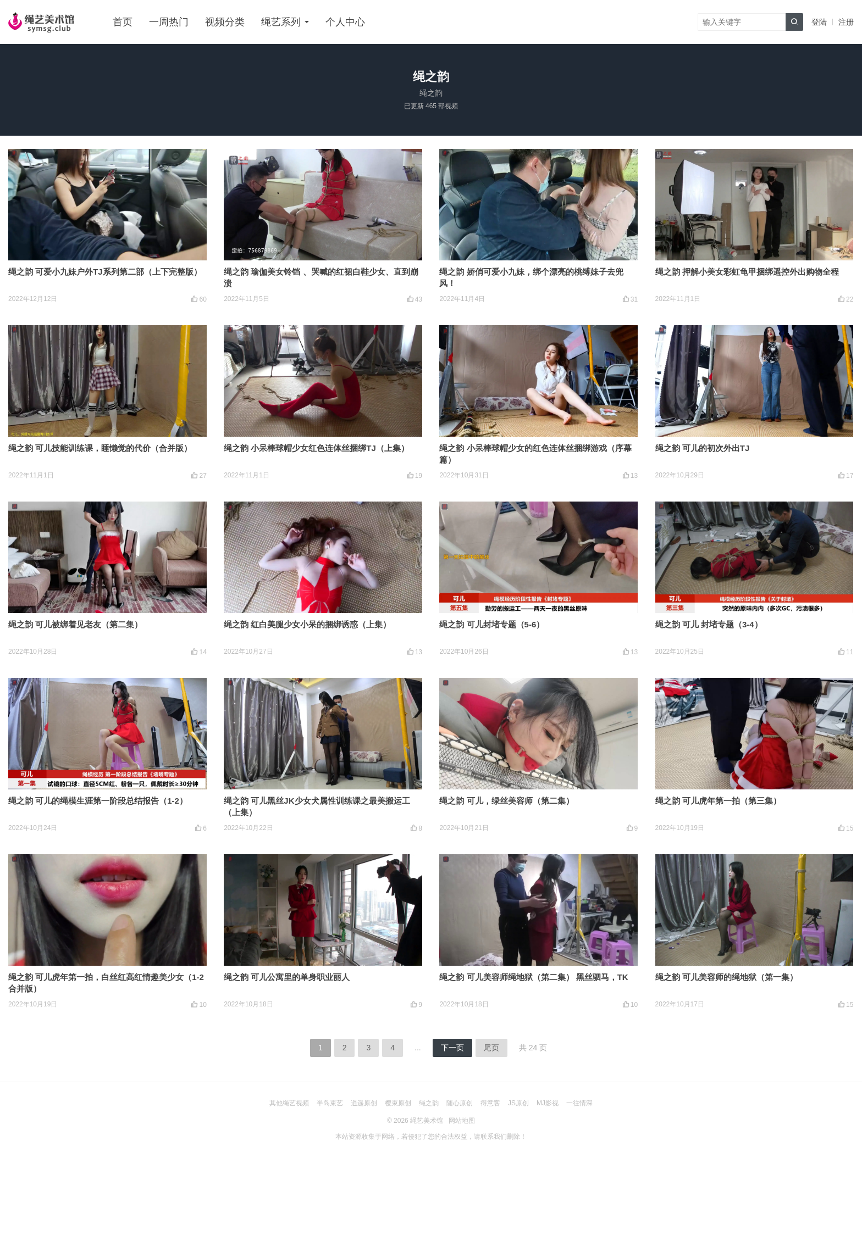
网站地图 (462, 1120)
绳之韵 (429, 1103)
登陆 (819, 22)
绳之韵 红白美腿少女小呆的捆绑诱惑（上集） (307, 624)
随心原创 (459, 1103)
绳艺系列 (281, 21)
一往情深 (579, 1103)
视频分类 (225, 21)
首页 (122, 21)
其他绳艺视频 (289, 1103)
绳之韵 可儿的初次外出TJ (702, 448)
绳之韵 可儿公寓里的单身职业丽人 (287, 977)
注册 (846, 22)
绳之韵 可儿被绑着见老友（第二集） (75, 624)
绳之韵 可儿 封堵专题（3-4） (708, 624)
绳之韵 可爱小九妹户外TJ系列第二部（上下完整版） (105, 271)
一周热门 (169, 21)
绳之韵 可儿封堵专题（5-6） (491, 624)
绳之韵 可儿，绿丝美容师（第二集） (506, 800)
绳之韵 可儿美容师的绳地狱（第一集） (726, 977)
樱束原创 (398, 1103)
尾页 (491, 1047)
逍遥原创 (364, 1103)
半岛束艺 (330, 1103)
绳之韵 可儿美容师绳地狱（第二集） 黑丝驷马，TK (533, 977)
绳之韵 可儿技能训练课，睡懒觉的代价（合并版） (100, 448)
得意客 (490, 1103)
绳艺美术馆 (426, 1120)
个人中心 (345, 21)
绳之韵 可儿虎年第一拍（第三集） (718, 800)
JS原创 (518, 1103)
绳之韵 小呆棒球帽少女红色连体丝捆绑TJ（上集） (316, 448)
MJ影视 (548, 1103)
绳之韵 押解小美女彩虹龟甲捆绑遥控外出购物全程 (747, 271)
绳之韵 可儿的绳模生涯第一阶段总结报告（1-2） (97, 800)
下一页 (452, 1047)
